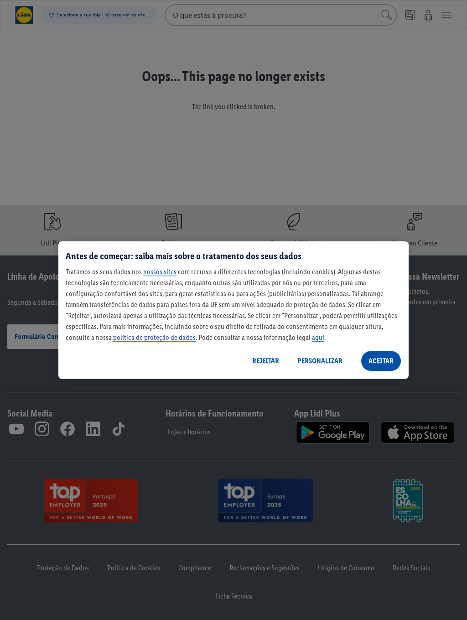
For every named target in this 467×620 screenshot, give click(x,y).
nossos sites (159, 271)
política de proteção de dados (154, 337)
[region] (233, 310)
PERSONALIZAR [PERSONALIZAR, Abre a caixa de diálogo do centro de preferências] (319, 360)
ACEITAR (381, 360)
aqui (318, 337)
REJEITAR (265, 360)
